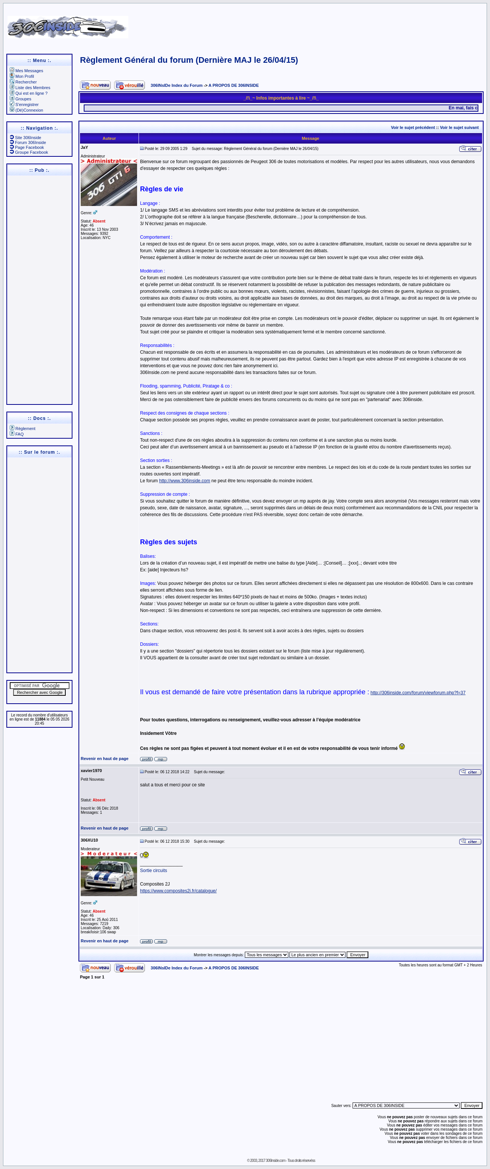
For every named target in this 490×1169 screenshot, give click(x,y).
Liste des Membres (30, 87)
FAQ (17, 434)
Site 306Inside (25, 137)
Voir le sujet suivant (459, 127)
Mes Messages (26, 70)
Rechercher (23, 82)
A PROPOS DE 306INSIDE (233, 85)
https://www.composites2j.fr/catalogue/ (178, 890)
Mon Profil (22, 76)
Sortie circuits (153, 870)
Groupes (20, 99)
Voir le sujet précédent (413, 127)
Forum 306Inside (28, 142)
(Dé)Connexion (26, 110)
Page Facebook (27, 147)
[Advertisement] (318, 24)
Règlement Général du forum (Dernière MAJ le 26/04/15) (189, 60)
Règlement (22, 428)
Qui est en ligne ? (29, 93)
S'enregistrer (24, 104)
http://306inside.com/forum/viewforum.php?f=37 (418, 692)
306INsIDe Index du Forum (176, 85)
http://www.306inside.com (184, 480)
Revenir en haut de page (104, 758)
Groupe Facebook (29, 152)
